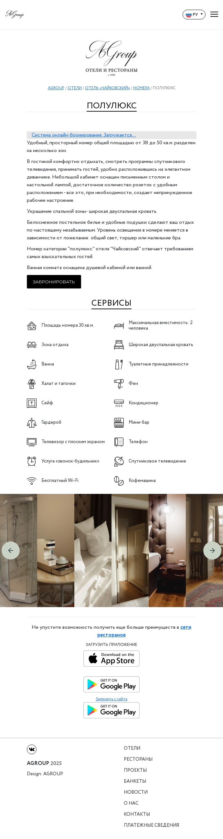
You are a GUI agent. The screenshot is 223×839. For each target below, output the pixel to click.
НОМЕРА (141, 88)
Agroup (53, 774)
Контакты (137, 814)
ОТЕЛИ (75, 88)
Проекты (135, 770)
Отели (132, 748)
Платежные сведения (151, 825)
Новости (136, 792)
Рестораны (138, 759)
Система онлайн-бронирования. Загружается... (84, 135)
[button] (11, 550)
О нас (131, 803)
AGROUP (56, 88)
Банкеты (135, 781)
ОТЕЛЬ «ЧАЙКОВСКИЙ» (107, 88)
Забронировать (54, 281)
